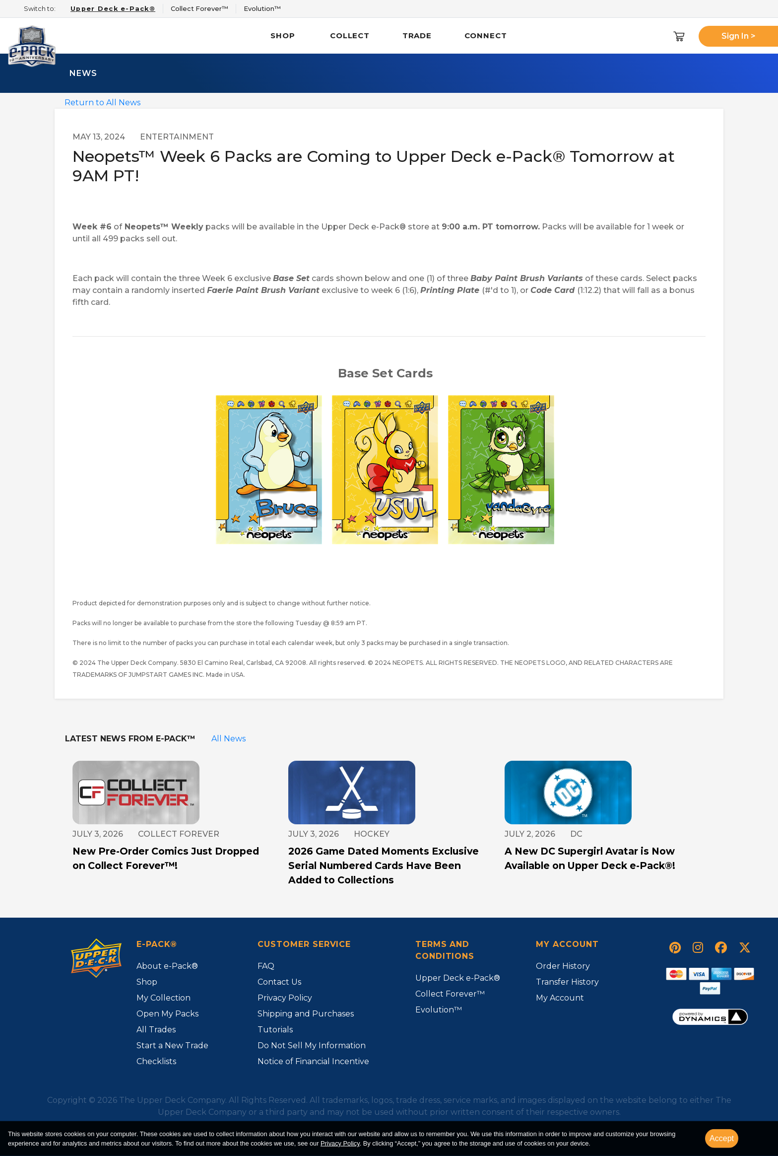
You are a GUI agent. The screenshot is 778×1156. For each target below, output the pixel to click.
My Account (560, 998)
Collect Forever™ (450, 994)
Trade (417, 35)
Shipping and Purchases (306, 1013)
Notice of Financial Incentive (313, 1061)
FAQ (266, 966)
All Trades (156, 1029)
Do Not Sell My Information (312, 1045)
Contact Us (279, 982)
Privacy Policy (285, 998)
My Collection (163, 998)
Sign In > (738, 36)
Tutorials (275, 1029)
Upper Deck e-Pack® (457, 978)
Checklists (156, 1061)
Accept (722, 1138)
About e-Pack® (167, 966)
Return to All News (102, 102)
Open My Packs (167, 1013)
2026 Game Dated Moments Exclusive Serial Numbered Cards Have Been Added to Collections (383, 865)
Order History (563, 966)
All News (228, 738)
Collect (350, 35)
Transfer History (567, 982)
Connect (485, 35)
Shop (282, 35)
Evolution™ (438, 1009)
